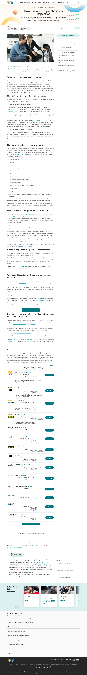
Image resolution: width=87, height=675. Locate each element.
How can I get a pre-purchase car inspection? (68, 48)
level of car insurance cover (27, 246)
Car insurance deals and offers (68, 563)
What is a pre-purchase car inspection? (68, 43)
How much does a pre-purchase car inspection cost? (68, 56)
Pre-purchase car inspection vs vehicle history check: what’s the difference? (68, 71)
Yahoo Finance (33, 562)
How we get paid (32, 664)
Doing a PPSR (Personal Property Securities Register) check (21, 339)
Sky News (15, 564)
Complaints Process (73, 664)
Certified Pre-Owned (12, 111)
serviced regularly (40, 300)
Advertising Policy (39, 664)
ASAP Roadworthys (18, 154)
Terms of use (17, 664)
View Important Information (30, 527)
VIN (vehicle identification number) (22, 333)
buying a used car (15, 66)
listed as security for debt (19, 324)
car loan (33, 324)
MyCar (13, 216)
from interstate (22, 283)
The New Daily (40, 562)
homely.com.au (45, 564)
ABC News (30, 569)
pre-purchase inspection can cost (32, 214)
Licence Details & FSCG (24, 664)
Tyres (11, 159)
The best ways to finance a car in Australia (68, 567)
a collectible (24, 266)
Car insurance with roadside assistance (68, 577)
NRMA (8, 218)
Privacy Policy (12, 664)
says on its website (36, 120)
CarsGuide (9, 294)
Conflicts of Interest (46, 664)
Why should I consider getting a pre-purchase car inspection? (68, 66)
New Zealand (67, 664)
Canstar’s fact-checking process (14, 547)
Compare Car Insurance (31, 310)
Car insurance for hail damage (68, 581)
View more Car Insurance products (31, 524)
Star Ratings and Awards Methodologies (57, 664)
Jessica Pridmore (32, 545)
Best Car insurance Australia (68, 574)
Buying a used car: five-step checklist (68, 570)
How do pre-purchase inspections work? (68, 52)
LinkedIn (46, 576)
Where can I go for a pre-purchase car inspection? (68, 61)
